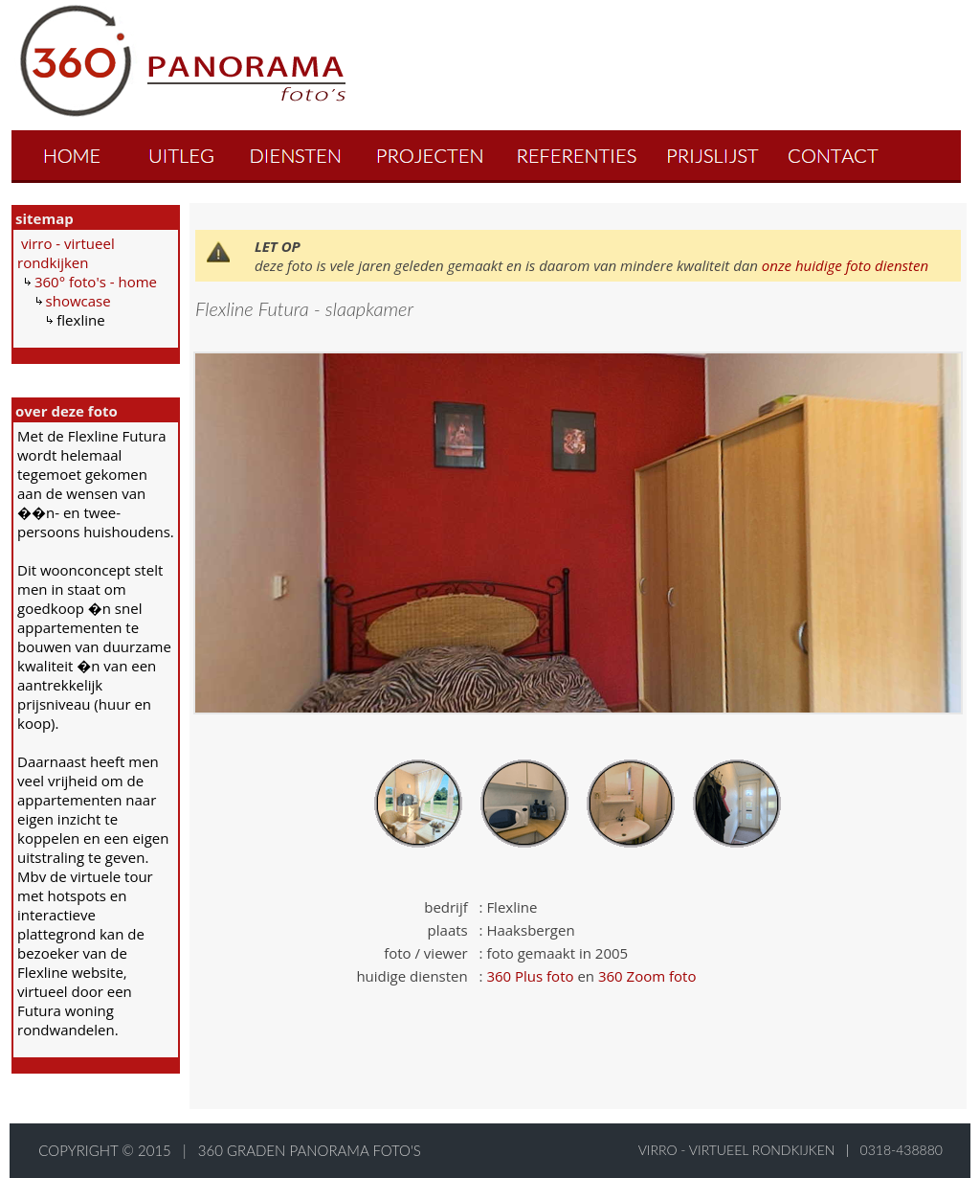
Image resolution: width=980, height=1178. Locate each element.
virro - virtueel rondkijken (66, 253)
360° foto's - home (95, 281)
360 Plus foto (529, 975)
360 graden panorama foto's (309, 1150)
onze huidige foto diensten (845, 265)
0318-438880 (901, 1150)
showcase (78, 300)
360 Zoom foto (647, 975)
